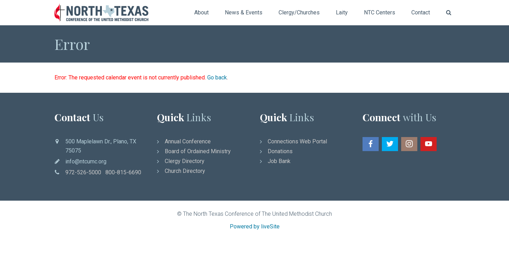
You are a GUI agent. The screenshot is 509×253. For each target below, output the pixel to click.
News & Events (243, 12)
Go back (217, 77)
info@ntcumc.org (85, 161)
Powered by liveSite (255, 226)
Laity (342, 12)
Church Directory (185, 171)
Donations (280, 151)
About (201, 12)
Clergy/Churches (299, 12)
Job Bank (279, 161)
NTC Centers (379, 12)
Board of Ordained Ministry (198, 151)
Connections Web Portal (297, 141)
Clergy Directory (184, 161)
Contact (420, 12)
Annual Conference (188, 141)
